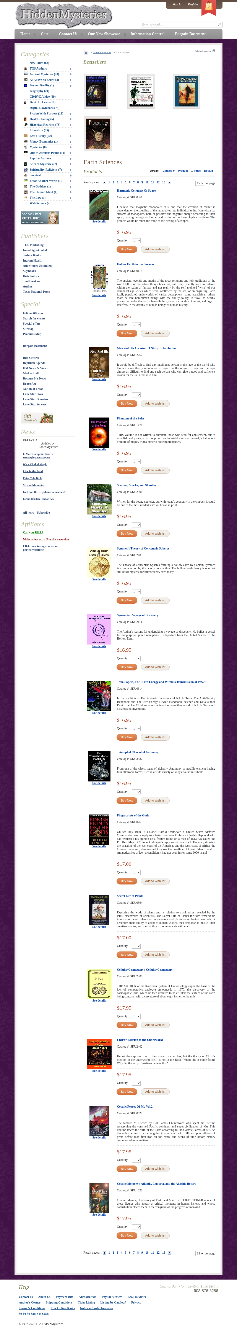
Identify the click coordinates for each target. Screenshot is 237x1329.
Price (197, 170)
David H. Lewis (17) (39, 102)
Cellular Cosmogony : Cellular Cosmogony (144, 969)
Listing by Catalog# (113, 1302)
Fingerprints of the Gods (133, 815)
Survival (32, 175)
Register (193, 4)
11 (152, 182)
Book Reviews (137, 1297)
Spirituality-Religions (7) (43, 169)
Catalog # (169, 170)
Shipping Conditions (59, 1302)
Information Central (147, 34)
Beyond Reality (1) (39, 85)
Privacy (136, 1302)
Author (27, 286)
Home (25, 34)
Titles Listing (86, 1302)
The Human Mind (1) (40, 192)
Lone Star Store (33, 394)
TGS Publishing (33, 245)
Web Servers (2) (40, 203)
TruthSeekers (32, 281)
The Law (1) (34, 197)
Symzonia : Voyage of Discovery (137, 615)
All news (28, 512)
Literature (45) (39, 130)
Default (208, 170)
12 (158, 182)
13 (163, 182)
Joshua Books (32, 255)
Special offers (31, 323)
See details (99, 221)
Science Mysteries (102, 52)
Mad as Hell (31, 373)
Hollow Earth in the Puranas (135, 264)
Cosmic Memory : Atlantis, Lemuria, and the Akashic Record (156, 1183)
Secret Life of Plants (130, 896)
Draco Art (29, 383)
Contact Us (68, 34)
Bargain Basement (35, 346)
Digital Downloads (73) (44, 108)
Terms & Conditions (32, 1308)
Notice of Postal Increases (96, 1308)
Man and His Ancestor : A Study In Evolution (146, 348)
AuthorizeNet (87, 1297)
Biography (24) (39, 91)
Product (183, 170)
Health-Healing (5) (39, 119)
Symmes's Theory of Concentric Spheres (143, 548)
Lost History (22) (38, 136)
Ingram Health (32, 260)
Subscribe (43, 512)
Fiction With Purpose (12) (46, 113)
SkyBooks (29, 271)
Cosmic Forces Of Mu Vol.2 (135, 1106)
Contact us (26, 1297)
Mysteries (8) (35, 147)
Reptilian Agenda (34, 363)
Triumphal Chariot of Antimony (138, 752)
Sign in (177, 4)
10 (147, 182)
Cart (45, 34)
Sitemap (28, 328)
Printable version (203, 51)
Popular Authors (40, 158)
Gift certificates (33, 313)
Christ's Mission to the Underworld (140, 1040)
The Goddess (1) (37, 186)
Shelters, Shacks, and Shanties (136, 485)
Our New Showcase (104, 34)
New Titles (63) (39, 63)
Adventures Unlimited (37, 265)
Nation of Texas (33, 389)
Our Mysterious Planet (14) (44, 152)
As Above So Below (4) (41, 79)
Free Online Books (63, 1308)
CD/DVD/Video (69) (43, 96)
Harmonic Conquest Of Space (136, 190)
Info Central (31, 357)
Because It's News (34, 378)
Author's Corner (30, 1302)
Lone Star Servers (34, 404)
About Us (44, 1297)
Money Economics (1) (41, 141)
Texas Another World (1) (43, 181)
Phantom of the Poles (130, 418)
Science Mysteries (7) (40, 164)
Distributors (31, 276)
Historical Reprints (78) (42, 124)
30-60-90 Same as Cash (34, 1313)
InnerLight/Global (35, 250)
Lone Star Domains (35, 399)
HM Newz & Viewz (35, 368)
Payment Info (64, 1297)
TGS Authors (35, 68)
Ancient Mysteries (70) (41, 74)
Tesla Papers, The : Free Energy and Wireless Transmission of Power (161, 682)
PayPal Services (112, 1297)
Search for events (34, 318)
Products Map (32, 334)
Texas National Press (36, 291)
